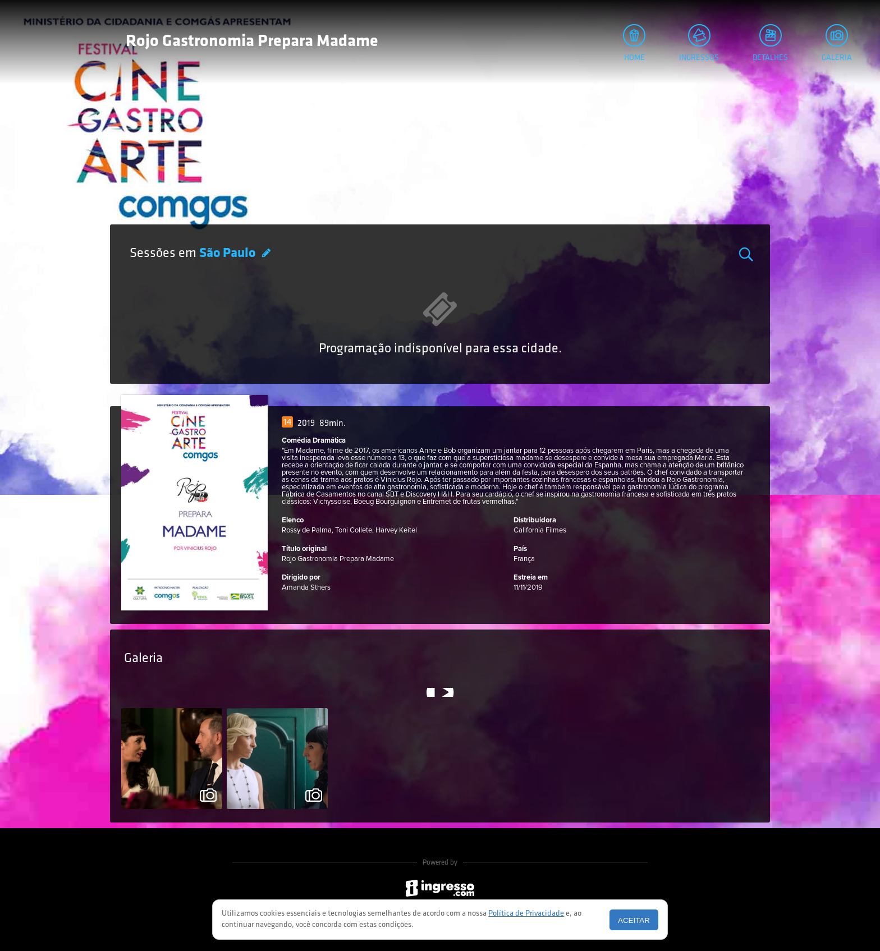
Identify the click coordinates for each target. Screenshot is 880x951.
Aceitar (634, 920)
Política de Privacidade (526, 913)
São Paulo (228, 253)
